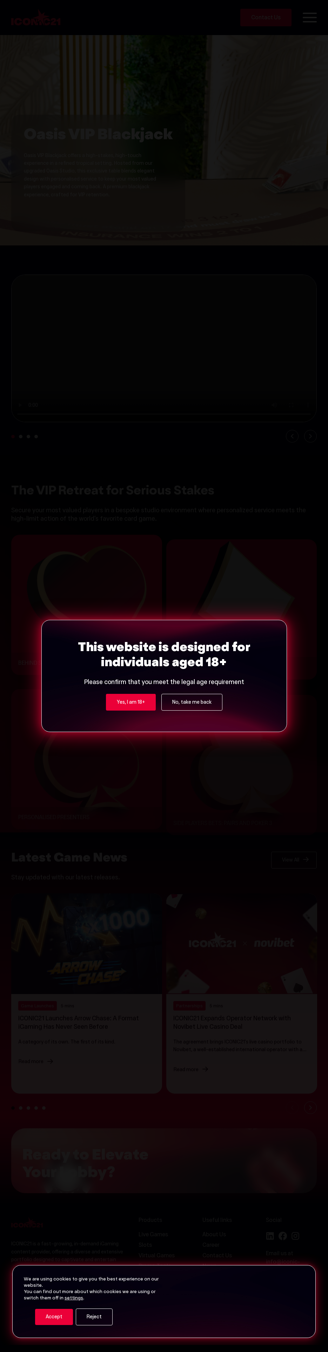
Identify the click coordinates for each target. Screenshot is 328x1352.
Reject (94, 1317)
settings (74, 1298)
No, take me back (192, 702)
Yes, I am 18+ (131, 702)
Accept (54, 1317)
